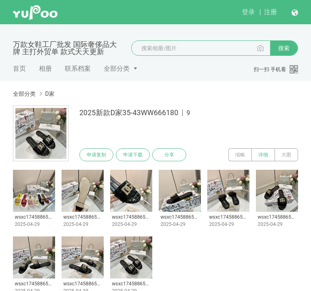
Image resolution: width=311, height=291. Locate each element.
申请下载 (133, 155)
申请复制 (96, 155)
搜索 (284, 48)
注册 (270, 12)
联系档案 (78, 68)
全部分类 (117, 68)
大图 (286, 155)
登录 (248, 12)
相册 (45, 68)
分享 (169, 155)
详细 (263, 155)
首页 (19, 68)
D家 (49, 94)
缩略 (240, 155)
